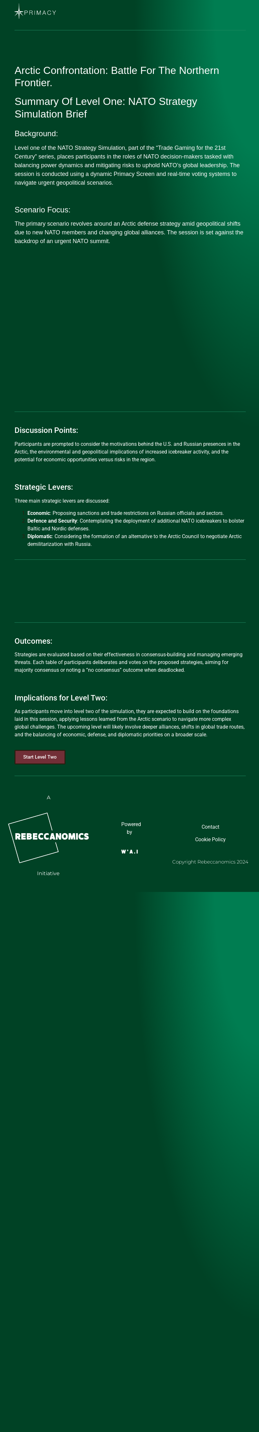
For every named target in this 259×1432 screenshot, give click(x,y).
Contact (210, 827)
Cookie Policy (210, 839)
